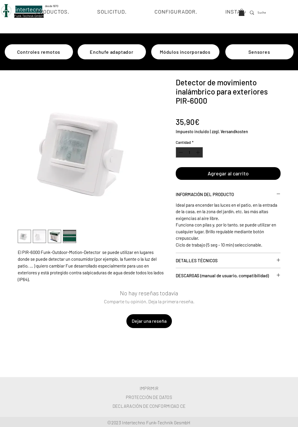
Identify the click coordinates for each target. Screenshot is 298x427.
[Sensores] (259, 52)
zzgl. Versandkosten (230, 131)
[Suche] (263, 12)
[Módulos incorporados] (185, 52)
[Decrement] (180, 152)
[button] (242, 12)
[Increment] (198, 152)
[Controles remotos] (38, 52)
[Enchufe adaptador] (111, 52)
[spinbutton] (189, 152)
